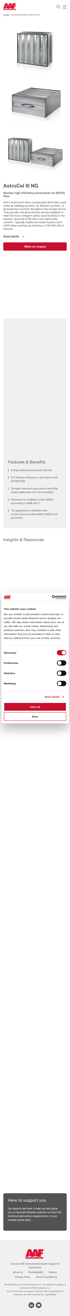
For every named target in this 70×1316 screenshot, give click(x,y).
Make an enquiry (35, 246)
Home (6, 15)
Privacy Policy (22, 1277)
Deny (35, 716)
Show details (52, 696)
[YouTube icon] (39, 1305)
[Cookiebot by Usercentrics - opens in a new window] (51, 597)
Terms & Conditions (46, 1277)
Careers (52, 1272)
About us (18, 1272)
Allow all (35, 706)
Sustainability (35, 1272)
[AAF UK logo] (10, 6)
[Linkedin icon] (31, 1305)
